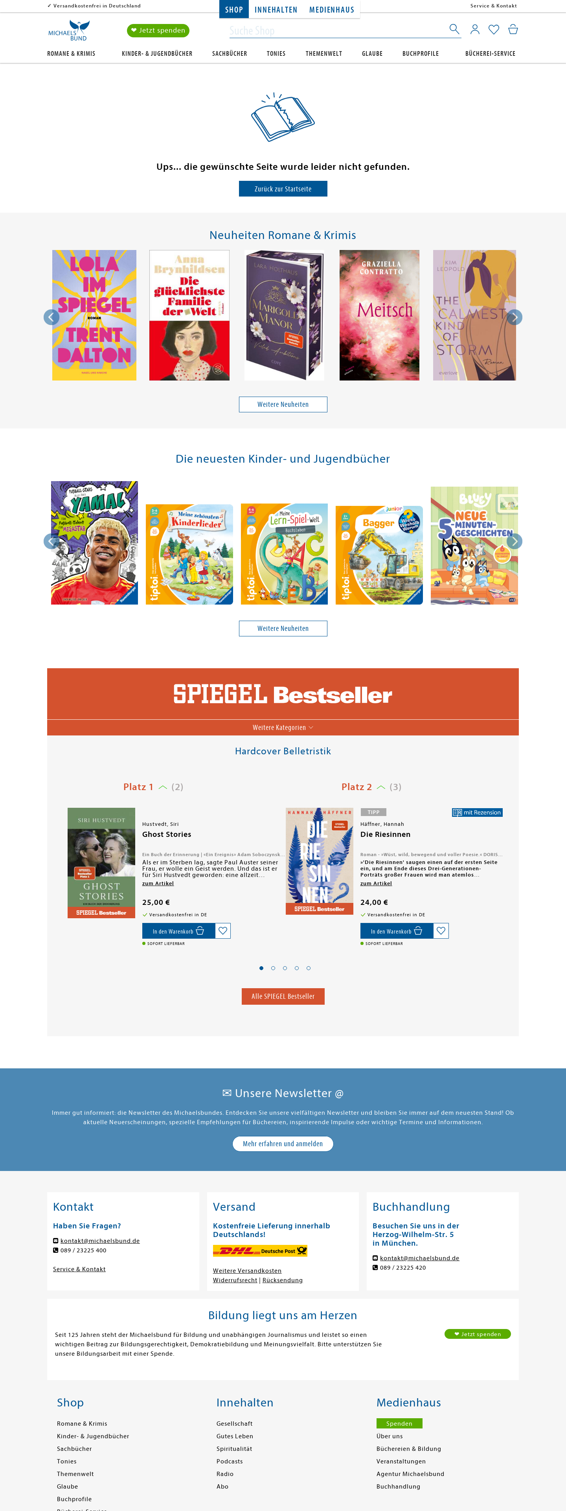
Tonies (276, 54)
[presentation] (51, 317)
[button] (261, 968)
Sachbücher (229, 54)
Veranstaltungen (401, 1461)
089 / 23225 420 (403, 1267)
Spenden (399, 1423)
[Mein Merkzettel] (494, 30)
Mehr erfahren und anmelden (283, 1143)
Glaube (372, 54)
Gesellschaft (235, 1423)
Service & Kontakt (493, 6)
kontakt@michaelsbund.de (100, 1240)
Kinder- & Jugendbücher (157, 54)
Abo (223, 1486)
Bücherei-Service (490, 54)
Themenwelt (324, 54)
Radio (225, 1474)
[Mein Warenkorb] (513, 29)
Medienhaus (331, 10)
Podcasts (230, 1461)
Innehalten (276, 10)
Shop (234, 10)
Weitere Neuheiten (283, 404)
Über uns (390, 1436)
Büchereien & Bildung (409, 1448)
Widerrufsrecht (235, 1280)
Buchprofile (420, 54)
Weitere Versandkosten (247, 1270)
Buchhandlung (399, 1486)
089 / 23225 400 (84, 1250)
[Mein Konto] (475, 29)
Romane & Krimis (71, 54)
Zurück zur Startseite (283, 188)
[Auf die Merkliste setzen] (223, 931)
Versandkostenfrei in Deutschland (97, 6)
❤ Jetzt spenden (158, 31)
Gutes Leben (235, 1436)
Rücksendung (283, 1280)
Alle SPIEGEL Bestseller (283, 996)
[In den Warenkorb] (178, 931)
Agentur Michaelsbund (411, 1474)
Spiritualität (234, 1448)
